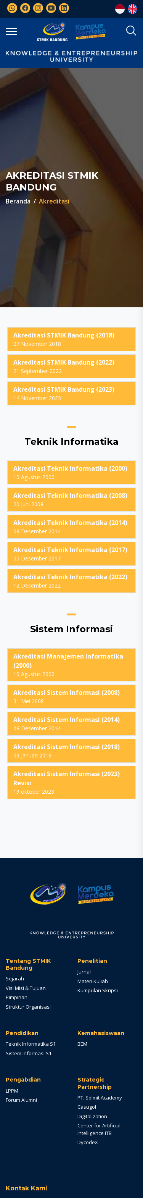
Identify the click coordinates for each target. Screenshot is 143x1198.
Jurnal (84, 971)
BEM (82, 1043)
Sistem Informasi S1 (28, 1053)
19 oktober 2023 (71, 782)
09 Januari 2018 (71, 750)
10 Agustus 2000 (71, 472)
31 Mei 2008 (71, 696)
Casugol (86, 1106)
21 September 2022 (71, 366)
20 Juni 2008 (71, 499)
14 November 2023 (71, 393)
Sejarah (15, 978)
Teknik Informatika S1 (31, 1043)
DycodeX (87, 1142)
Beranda (18, 201)
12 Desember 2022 (71, 580)
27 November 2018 (71, 339)
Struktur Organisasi (28, 1006)
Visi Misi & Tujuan (26, 988)
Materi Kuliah (92, 981)
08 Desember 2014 (71, 526)
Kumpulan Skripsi (97, 990)
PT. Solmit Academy (99, 1097)
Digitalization (92, 1116)
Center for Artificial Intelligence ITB (99, 1129)
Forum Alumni (21, 1099)
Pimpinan (16, 997)
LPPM (12, 1090)
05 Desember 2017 (71, 553)
